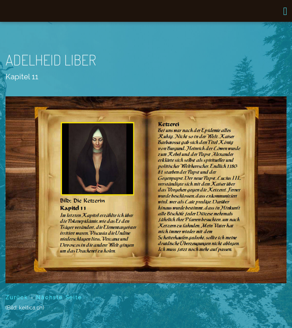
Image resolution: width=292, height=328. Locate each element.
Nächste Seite (59, 297)
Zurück (16, 297)
